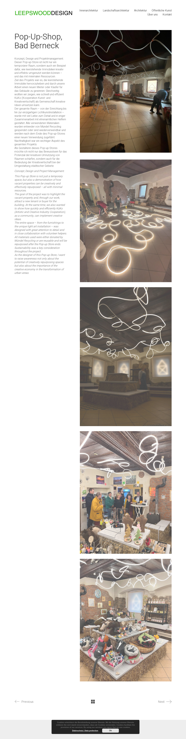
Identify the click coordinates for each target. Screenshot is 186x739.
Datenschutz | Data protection (85, 731)
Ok (110, 730)
